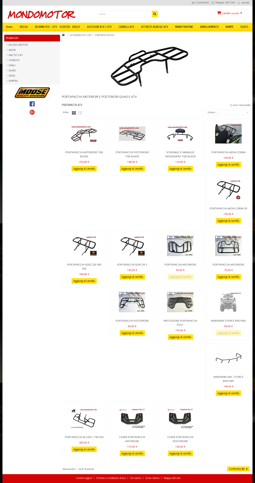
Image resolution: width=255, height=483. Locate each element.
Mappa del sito (225, 2)
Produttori (12, 38)
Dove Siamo (152, 478)
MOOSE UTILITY (18, 102)
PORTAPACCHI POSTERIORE (132, 320)
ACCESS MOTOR (18, 45)
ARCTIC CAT (16, 56)
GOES (12, 76)
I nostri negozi (84, 478)
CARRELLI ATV (126, 27)
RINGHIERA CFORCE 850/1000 (228, 320)
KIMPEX (13, 81)
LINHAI (13, 92)
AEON (12, 50)
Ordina (211, 112)
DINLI (12, 66)
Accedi (245, 2)
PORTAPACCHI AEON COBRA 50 (228, 208)
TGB (11, 117)
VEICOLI (24, 27)
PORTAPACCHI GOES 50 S (132, 264)
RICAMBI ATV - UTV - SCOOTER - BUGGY (57, 27)
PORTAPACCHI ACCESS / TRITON (84, 437)
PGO (11, 107)
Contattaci (202, 2)
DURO (12, 71)
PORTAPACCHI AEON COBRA (228, 152)
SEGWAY (14, 112)
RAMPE (229, 27)
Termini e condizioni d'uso (111, 478)
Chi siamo (136, 478)
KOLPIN (13, 86)
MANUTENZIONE (184, 27)
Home (9, 27)
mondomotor (16, 97)
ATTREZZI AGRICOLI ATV (154, 27)
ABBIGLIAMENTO (209, 27)
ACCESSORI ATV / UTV (99, 27)
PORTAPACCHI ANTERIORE (180, 264)
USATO (244, 27)
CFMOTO (14, 61)
